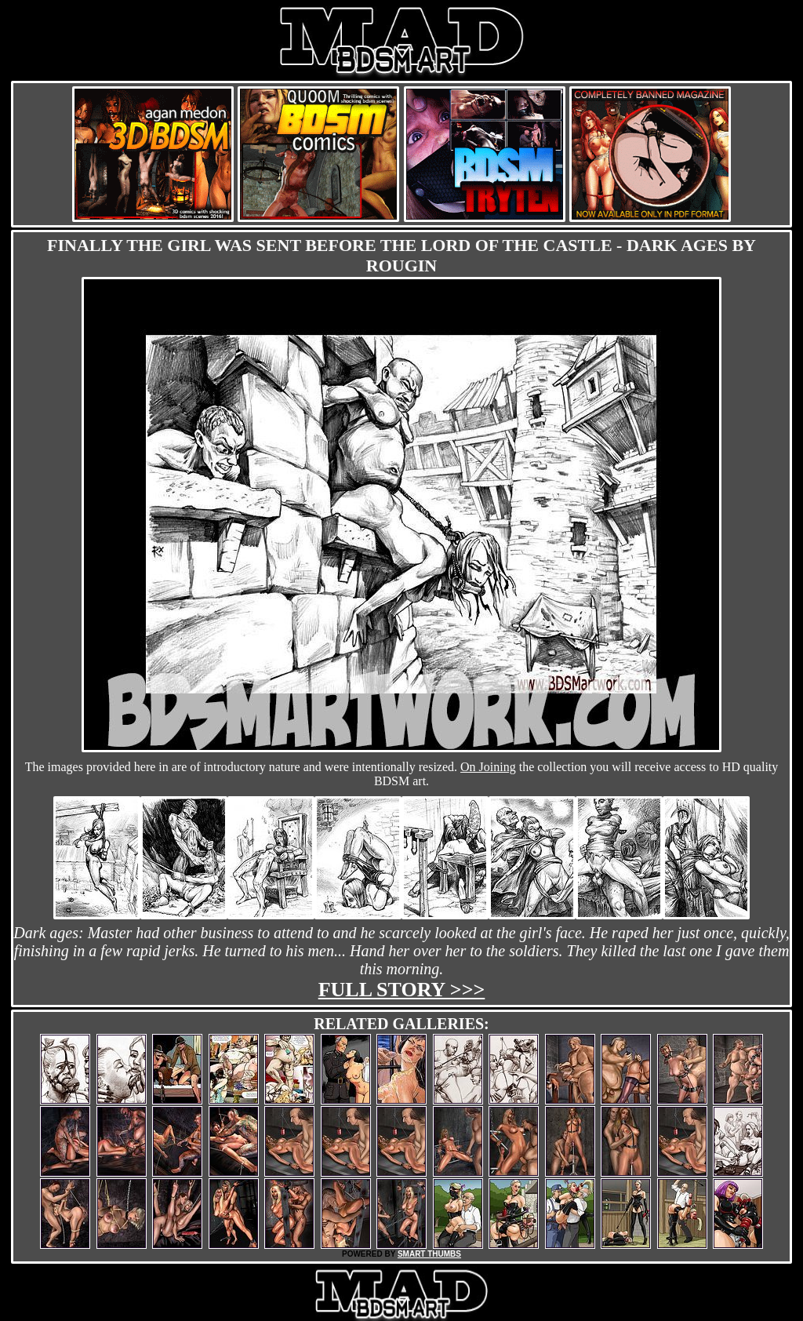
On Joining (488, 766)
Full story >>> (401, 989)
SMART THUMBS (429, 1254)
